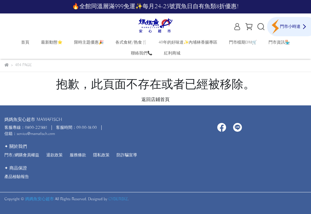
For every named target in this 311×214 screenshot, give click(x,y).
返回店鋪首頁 (155, 100)
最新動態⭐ (51, 42)
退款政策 (54, 155)
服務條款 (78, 155)
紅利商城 (172, 53)
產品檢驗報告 (16, 176)
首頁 (25, 42)
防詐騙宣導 (127, 155)
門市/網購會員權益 (21, 155)
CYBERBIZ (118, 199)
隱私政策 (101, 155)
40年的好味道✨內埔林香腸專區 (188, 42)
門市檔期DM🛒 (243, 42)
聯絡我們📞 (141, 53)
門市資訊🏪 (279, 42)
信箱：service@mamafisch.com (29, 133)
